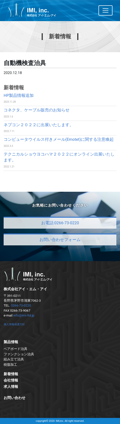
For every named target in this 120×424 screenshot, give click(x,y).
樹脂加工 (10, 364)
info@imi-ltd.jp (23, 315)
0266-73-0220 (21, 305)
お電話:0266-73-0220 (60, 223)
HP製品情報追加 (19, 95)
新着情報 (11, 374)
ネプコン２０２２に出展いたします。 (39, 125)
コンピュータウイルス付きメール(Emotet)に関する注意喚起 (59, 139)
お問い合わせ (14, 398)
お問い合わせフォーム (60, 239)
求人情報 (11, 386)
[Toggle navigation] (105, 10)
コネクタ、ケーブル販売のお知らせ (36, 110)
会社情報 (11, 380)
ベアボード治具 (15, 349)
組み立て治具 (14, 359)
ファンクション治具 (19, 354)
